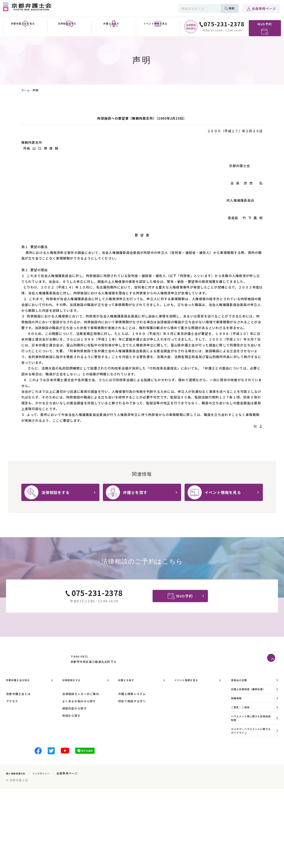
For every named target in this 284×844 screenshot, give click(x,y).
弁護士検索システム (132, 704)
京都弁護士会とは (18, 704)
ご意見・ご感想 (242, 719)
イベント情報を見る (190, 690)
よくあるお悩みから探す (79, 711)
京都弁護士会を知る (21, 690)
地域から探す (71, 726)
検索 (232, 8)
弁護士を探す (128, 690)
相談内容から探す (74, 718)
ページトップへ (272, 668)
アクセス (12, 711)
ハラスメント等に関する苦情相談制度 (252, 730)
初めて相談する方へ (132, 711)
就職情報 (237, 709)
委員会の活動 (241, 690)
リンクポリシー (48, 788)
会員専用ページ (264, 8)
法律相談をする (74, 690)
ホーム (25, 90)
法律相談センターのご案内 (80, 704)
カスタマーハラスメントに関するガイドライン (252, 744)
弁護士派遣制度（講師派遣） (252, 700)
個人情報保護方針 (18, 788)
